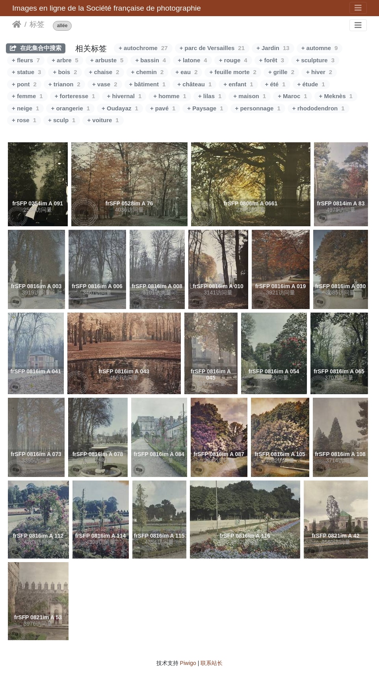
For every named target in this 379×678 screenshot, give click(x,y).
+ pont (24, 84)
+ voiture (103, 120)
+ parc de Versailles (212, 48)
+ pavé (162, 108)
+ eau (186, 72)
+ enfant (238, 84)
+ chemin (147, 72)
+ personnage (258, 108)
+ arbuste (106, 60)
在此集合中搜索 (35, 48)
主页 (16, 24)
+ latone (192, 60)
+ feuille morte (232, 72)
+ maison (249, 96)
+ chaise (104, 72)
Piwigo (188, 663)
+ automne (319, 48)
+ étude (311, 84)
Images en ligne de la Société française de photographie (106, 8)
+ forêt (271, 60)
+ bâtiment (147, 84)
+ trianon (64, 84)
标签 (37, 24)
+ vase (104, 84)
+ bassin (150, 60)
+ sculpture (315, 60)
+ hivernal (124, 96)
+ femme (27, 96)
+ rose (24, 120)
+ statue (26, 72)
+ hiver (319, 72)
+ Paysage (205, 108)
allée (62, 25)
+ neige (25, 108)
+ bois (65, 72)
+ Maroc (292, 96)
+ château (194, 84)
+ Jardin (273, 48)
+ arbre (65, 60)
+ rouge (233, 60)
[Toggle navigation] (358, 8)
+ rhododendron (318, 108)
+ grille (281, 72)
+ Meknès (336, 96)
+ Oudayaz (120, 108)
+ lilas (209, 96)
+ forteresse (75, 96)
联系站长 (212, 663)
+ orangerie (70, 108)
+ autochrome (143, 48)
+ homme (169, 96)
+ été (275, 84)
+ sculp (61, 120)
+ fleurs (26, 60)
